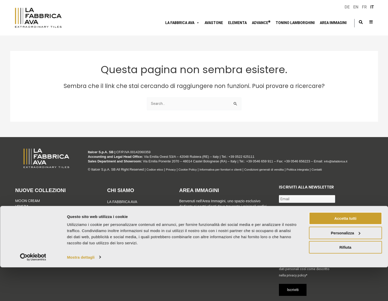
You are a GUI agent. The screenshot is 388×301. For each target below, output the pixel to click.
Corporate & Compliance (132, 231)
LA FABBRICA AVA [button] (182, 23)
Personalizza (345, 266)
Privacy (173, 169)
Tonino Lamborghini (295, 23)
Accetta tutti (345, 252)
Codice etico (156, 169)
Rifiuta (345, 281)
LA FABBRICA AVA (122, 202)
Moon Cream (27, 200)
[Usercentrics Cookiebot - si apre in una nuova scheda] (33, 291)
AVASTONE (214, 23)
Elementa (237, 23)
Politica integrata (311, 169)
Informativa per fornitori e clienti (227, 169)
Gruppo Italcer (123, 210)
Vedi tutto (26, 235)
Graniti (22, 212)
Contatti (332, 169)
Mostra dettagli (81, 291)
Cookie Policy (191, 169)
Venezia (22, 206)
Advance (261, 22)
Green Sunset (27, 217)
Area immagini (333, 23)
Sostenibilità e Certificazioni (122, 220)
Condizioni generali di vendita (274, 169)
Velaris (21, 223)
